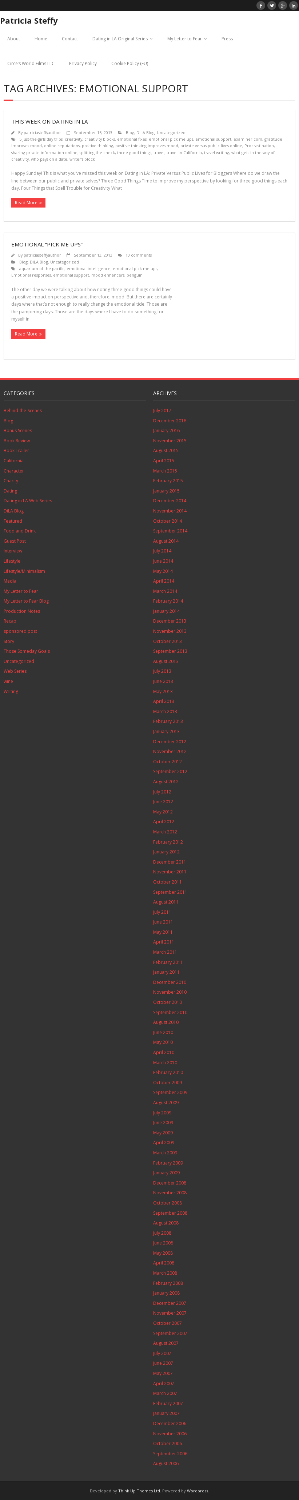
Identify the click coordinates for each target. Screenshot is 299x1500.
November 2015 (170, 441)
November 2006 (170, 1434)
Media (10, 581)
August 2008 (166, 1223)
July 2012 (162, 792)
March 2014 (165, 591)
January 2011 (166, 972)
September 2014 (170, 531)
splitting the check (97, 152)
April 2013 (163, 701)
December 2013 (169, 621)
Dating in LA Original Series (120, 39)
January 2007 (166, 1413)
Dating (10, 491)
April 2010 (163, 1052)
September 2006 (170, 1454)
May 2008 (163, 1253)
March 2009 (165, 1153)
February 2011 (168, 962)
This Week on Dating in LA (49, 121)
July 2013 (162, 671)
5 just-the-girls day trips (41, 139)
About (13, 39)
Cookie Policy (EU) (129, 63)
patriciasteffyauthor (42, 132)
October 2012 (167, 762)
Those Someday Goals (27, 651)
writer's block (82, 159)
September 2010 (170, 1012)
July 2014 (162, 551)
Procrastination (259, 145)
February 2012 (168, 842)
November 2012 (170, 751)
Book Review (17, 441)
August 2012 (166, 782)
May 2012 (163, 812)
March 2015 (165, 471)
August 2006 (166, 1463)
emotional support (213, 139)
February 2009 (168, 1163)
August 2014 (166, 541)
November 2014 (170, 511)
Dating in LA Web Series (28, 501)
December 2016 (169, 421)
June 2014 (163, 561)
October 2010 (167, 1002)
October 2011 (167, 882)
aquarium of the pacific (41, 268)
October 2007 (167, 1323)
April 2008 (163, 1263)
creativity (73, 139)
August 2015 (166, 450)
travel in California (184, 152)
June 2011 (163, 922)
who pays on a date (49, 159)
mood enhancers (107, 275)
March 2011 (165, 952)
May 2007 (163, 1373)
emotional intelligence (89, 268)
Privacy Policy (83, 63)
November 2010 (170, 992)
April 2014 (163, 581)
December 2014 (169, 501)
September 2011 (170, 892)
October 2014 (167, 521)
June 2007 (163, 1363)
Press (227, 39)
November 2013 (170, 631)
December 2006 (169, 1423)
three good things (134, 152)
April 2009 (163, 1142)
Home (41, 39)
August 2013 (166, 661)
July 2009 (162, 1113)
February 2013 (168, 721)
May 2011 (163, 932)
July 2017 (162, 410)
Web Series (15, 671)
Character (14, 471)
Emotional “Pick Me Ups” (47, 244)
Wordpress (197, 1490)
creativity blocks (99, 139)
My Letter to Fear (184, 39)
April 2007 (163, 1383)
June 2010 (163, 1032)
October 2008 (167, 1203)
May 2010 (163, 1042)
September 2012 (170, 771)
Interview (13, 551)
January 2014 (166, 611)
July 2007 (162, 1353)
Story (9, 641)
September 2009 (170, 1092)
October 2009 (167, 1082)
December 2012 (169, 742)
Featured (13, 521)
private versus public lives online (211, 145)
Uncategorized (171, 132)
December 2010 (169, 982)
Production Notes (22, 611)
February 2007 (168, 1403)
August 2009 (166, 1102)
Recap (10, 621)
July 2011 (162, 912)
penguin (135, 275)
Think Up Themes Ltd (139, 1490)
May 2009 (163, 1133)
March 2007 (165, 1393)
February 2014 (168, 601)
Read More (26, 203)
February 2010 (168, 1072)
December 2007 (169, 1303)
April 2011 (163, 942)
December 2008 (169, 1183)
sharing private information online (44, 152)
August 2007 (166, 1343)
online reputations (62, 145)
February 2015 (168, 481)
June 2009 (163, 1122)
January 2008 (166, 1293)
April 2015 (163, 461)
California (14, 461)
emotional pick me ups (171, 139)
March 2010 (165, 1062)
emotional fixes (132, 139)
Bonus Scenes (18, 430)
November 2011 (170, 872)
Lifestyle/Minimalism (24, 571)
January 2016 (166, 430)
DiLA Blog (145, 132)
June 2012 (163, 802)
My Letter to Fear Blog (26, 601)
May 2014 (163, 571)
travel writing (216, 152)
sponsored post (20, 631)
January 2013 (166, 731)
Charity (11, 481)
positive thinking (97, 145)
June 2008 (163, 1243)
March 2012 (165, 832)
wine (8, 681)
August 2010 (166, 1022)
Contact (70, 39)
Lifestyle (12, 561)
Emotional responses (31, 275)
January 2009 (166, 1173)
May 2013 (163, 691)
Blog (130, 132)
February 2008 (168, 1283)
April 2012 (163, 822)
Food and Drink (20, 531)
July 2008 (162, 1233)
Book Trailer (16, 450)
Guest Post (15, 541)
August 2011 (166, 902)
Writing (11, 691)
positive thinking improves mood (146, 145)
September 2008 (170, 1213)
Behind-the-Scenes (23, 410)
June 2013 (163, 681)
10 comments (138, 255)
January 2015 (166, 491)
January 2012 (166, 852)
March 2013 (165, 711)
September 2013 (170, 651)
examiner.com (248, 139)
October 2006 (167, 1443)
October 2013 (167, 641)
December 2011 (169, 862)
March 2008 (165, 1273)
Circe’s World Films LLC (31, 63)
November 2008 (170, 1193)
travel (159, 152)
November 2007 (170, 1313)
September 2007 (170, 1333)
